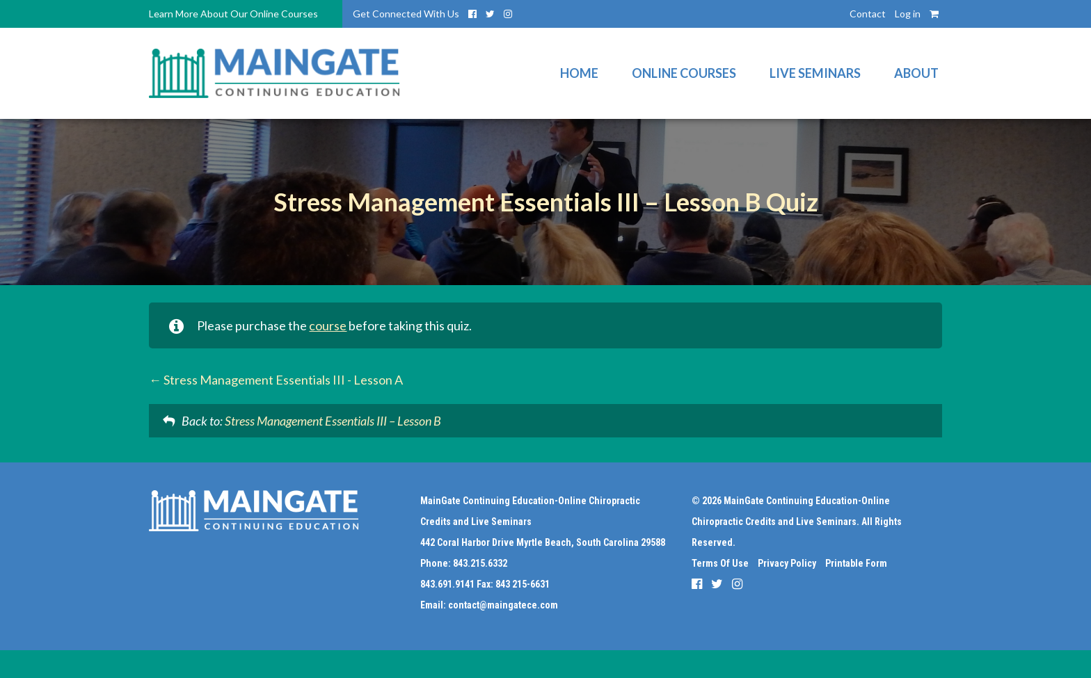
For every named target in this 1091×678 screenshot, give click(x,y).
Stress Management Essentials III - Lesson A (276, 379)
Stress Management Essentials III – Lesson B (333, 420)
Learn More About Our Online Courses (233, 13)
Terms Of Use (720, 563)
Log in (908, 13)
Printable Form (856, 563)
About (916, 73)
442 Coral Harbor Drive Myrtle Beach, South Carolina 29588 (542, 542)
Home (579, 73)
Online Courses (684, 73)
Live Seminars (815, 73)
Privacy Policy (787, 563)
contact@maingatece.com (503, 605)
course (328, 325)
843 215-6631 (522, 584)
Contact (868, 13)
